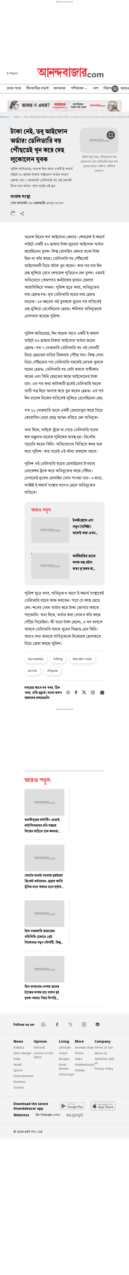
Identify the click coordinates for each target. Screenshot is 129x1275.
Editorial (39, 1047)
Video (79, 1059)
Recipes (64, 1059)
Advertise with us (104, 1061)
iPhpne (52, 670)
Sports (18, 1070)
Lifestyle (65, 1047)
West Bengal (22, 1053)
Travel (63, 1053)
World (18, 1064)
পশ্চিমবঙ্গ (79, 89)
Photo (79, 1053)
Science (19, 1087)
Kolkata (19, 1047)
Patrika (80, 1070)
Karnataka (35, 659)
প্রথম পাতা (14, 89)
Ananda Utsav (84, 1047)
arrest (32, 670)
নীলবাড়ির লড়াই (37, 89)
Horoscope (66, 1074)
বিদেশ (107, 89)
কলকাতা (60, 89)
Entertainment (24, 1076)
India (17, 117)
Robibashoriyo (85, 1064)
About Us (101, 1053)
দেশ (95, 89)
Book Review (64, 1066)
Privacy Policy (104, 1069)
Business (20, 1082)
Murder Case (82, 659)
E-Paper (12, 73)
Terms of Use (104, 1047)
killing (57, 659)
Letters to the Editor (43, 1055)
